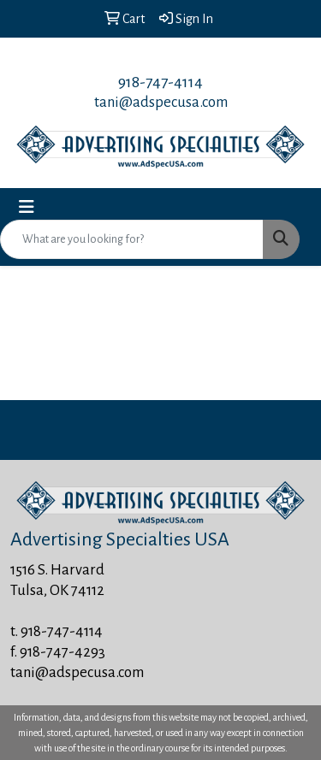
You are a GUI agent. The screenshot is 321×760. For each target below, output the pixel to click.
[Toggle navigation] (27, 207)
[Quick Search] (132, 239)
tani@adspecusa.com (161, 102)
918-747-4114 (160, 82)
